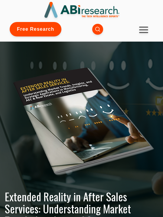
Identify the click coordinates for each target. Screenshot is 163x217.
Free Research (35, 29)
